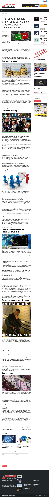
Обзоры (36, 86)
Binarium (41, 24)
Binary (41, 31)
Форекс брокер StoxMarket (26, 488)
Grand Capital (41, 39)
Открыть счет (42, 22)
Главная (3, 1)
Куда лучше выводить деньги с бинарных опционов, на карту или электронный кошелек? (40, 74)
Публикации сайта (9, 1)
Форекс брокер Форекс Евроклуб (27, 484)
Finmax (41, 18)
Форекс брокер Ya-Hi (25, 475)
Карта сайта (41, 495)
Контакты (14, 1)
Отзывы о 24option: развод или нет (40, 88)
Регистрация (42, 21)
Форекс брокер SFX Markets (36, 484)
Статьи (3, 444)
